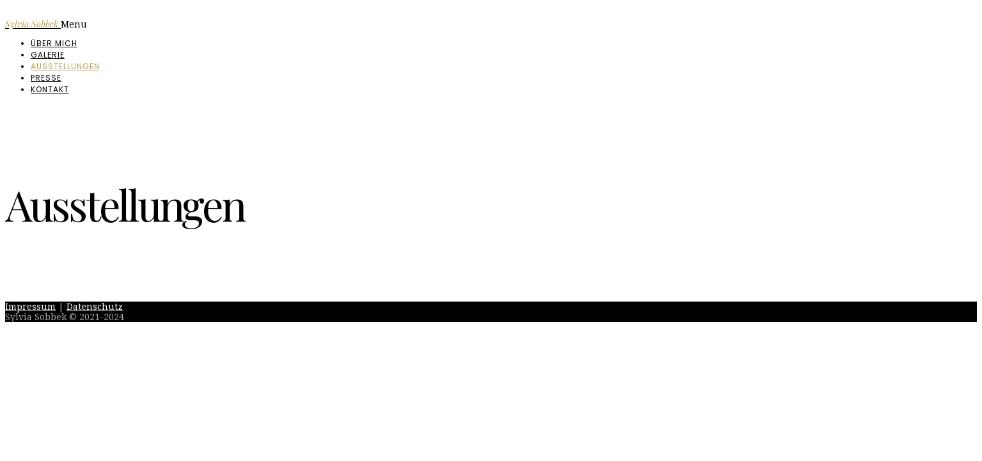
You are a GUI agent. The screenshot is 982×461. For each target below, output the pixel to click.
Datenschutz (95, 307)
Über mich (54, 43)
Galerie (48, 54)
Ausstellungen (65, 66)
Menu (74, 24)
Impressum (30, 307)
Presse (46, 77)
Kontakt (50, 89)
